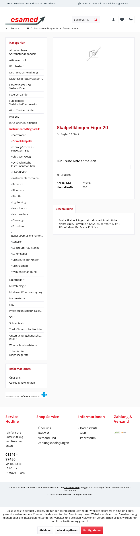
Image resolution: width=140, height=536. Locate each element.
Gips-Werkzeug (21, 156)
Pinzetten (18, 226)
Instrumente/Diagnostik (24, 129)
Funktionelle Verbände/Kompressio (22, 102)
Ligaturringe (19, 202)
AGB (83, 433)
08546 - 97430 (11, 457)
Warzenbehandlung (24, 271)
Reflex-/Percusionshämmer (27, 235)
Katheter (17, 184)
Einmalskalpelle (22, 141)
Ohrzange (18, 220)
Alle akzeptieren (67, 530)
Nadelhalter (19, 208)
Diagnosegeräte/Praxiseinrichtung (26, 78)
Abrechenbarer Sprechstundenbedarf (22, 52)
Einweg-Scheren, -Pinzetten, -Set (22, 148)
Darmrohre (19, 135)
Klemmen (18, 190)
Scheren (17, 241)
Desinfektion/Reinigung (23, 72)
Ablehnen (45, 530)
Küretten (17, 196)
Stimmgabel (19, 253)
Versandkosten (71, 487)
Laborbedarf (16, 279)
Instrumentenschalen (25, 178)
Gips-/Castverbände (21, 110)
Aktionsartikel (17, 60)
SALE (12, 317)
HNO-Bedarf (19, 172)
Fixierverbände (18, 94)
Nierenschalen (21, 214)
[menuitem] (131, 19)
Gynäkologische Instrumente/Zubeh (23, 164)
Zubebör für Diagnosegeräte (18, 353)
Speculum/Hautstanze (25, 247)
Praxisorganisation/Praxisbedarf (26, 310)
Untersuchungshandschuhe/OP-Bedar (26, 337)
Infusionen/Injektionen (23, 123)
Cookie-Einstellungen (22, 382)
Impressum (88, 438)
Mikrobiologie (17, 286)
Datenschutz (89, 428)
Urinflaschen (20, 265)
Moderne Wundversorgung (25, 292)
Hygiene (14, 116)
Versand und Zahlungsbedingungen (53, 440)
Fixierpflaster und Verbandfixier (20, 86)
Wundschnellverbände (23, 345)
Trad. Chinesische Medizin (25, 329)
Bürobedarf (16, 66)
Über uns (15, 377)
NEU (12, 304)
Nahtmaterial (17, 298)
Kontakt (43, 433)
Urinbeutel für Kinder (25, 259)
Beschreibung (64, 209)
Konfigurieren (92, 530)
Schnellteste (16, 323)
